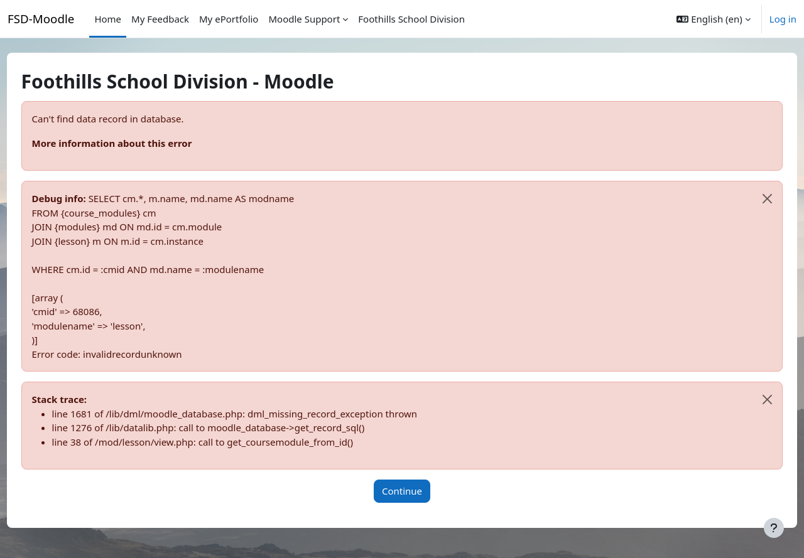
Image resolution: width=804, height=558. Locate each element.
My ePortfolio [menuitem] (228, 19)
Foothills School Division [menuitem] (411, 19)
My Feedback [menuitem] (160, 19)
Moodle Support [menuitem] (304, 19)
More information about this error (135, 143)
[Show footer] (774, 528)
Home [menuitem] (107, 19)
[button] (713, 19)
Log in (782, 19)
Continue (402, 491)
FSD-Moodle (41, 18)
